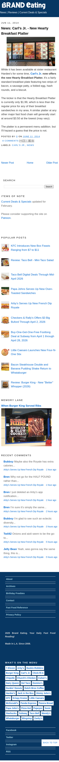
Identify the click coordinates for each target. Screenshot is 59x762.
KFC (8, 698)
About (9, 579)
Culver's (42, 678)
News (3, 12)
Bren (7, 476)
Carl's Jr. (36, 73)
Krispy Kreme (20, 698)
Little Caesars (36, 698)
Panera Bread (46, 703)
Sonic (48, 708)
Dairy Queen (12, 683)
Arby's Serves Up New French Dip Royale (24, 469)
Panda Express (28, 703)
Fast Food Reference (17, 607)
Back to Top (50, 743)
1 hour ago (51, 469)
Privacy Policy (13, 614)
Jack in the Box (25, 693)
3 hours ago (51, 526)
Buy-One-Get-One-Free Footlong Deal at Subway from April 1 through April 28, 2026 (32, 336)
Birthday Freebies (15, 593)
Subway (23, 713)
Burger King (12, 673)
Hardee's (10, 693)
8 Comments (11, 141)
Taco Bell (34, 713)
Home (30, 162)
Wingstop (27, 718)
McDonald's (12, 703)
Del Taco (25, 683)
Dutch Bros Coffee (34, 688)
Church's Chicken (26, 678)
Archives (10, 586)
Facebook (11, 730)
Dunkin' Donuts (14, 688)
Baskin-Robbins (34, 668)
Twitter (9, 737)
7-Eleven (10, 668)
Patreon (6, 217)
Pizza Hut (26, 708)
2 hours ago (51, 511)
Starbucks (11, 713)
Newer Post (7, 162)
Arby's (20, 668)
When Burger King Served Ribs (21, 405)
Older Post (52, 162)
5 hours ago (51, 542)
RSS (8, 751)
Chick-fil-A (38, 673)
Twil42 (8, 533)
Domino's (37, 683)
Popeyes (37, 708)
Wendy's (46, 713)
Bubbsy (9, 461)
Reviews (12, 12)
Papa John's (12, 708)
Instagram (11, 744)
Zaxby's (38, 718)
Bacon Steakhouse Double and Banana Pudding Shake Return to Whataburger (31, 368)
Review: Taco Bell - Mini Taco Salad (32, 260)
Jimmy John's (43, 693)
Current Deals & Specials (33, 12)
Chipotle (10, 678)
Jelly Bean (10, 549)
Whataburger (13, 718)
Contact (10, 600)
